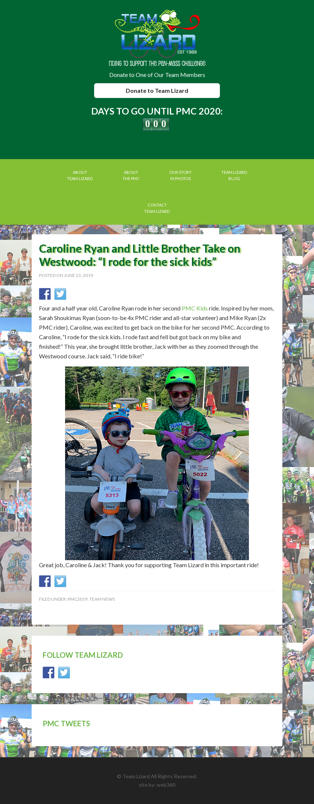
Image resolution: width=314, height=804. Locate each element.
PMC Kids (195, 308)
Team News (102, 599)
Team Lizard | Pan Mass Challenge (157, 38)
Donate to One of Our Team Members (157, 74)
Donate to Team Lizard (157, 90)
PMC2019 (78, 599)
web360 (166, 785)
